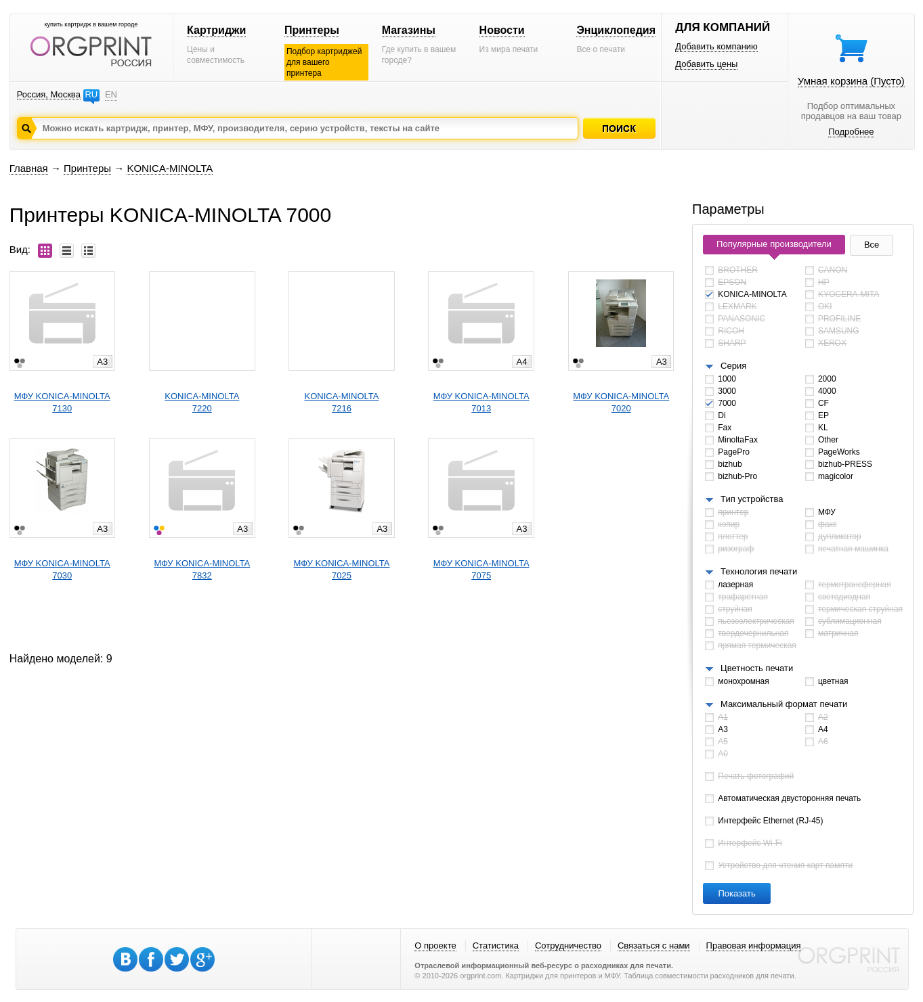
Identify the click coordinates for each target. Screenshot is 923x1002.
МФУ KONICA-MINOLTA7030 (62, 569)
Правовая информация (753, 945)
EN (111, 94)
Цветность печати (757, 668)
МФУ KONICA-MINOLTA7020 (621, 402)
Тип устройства (752, 499)
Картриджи (216, 30)
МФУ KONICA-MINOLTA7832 (202, 569)
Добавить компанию (716, 46)
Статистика (496, 945)
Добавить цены (706, 64)
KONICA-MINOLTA (170, 168)
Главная (28, 168)
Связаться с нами (654, 945)
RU (91, 94)
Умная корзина (851, 81)
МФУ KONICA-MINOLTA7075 (481, 569)
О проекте (435, 945)
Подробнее (851, 132)
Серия (733, 366)
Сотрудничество (568, 945)
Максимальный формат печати (784, 704)
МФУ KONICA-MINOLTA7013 (481, 402)
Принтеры (311, 30)
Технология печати (759, 571)
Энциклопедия (616, 30)
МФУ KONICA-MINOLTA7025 (342, 569)
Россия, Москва (49, 94)
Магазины (408, 30)
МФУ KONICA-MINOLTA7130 (62, 402)
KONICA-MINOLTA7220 (202, 402)
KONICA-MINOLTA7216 (341, 402)
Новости (502, 30)
